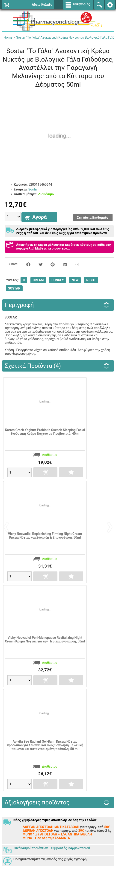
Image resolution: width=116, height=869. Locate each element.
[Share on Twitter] (38, 264)
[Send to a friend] (74, 264)
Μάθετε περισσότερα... (52, 248)
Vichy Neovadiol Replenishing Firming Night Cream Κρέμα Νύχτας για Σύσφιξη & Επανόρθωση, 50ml (45, 535)
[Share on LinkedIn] (62, 264)
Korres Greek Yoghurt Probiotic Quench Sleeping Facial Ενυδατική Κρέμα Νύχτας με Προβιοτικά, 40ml (45, 431)
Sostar (33, 189)
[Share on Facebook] (26, 264)
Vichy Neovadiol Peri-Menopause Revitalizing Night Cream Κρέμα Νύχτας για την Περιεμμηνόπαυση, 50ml (45, 639)
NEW (74, 280)
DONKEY (57, 280)
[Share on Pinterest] (50, 264)
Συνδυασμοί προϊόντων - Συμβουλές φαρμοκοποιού (51, 848)
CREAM (38, 280)
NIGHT (91, 280)
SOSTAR (14, 288)
